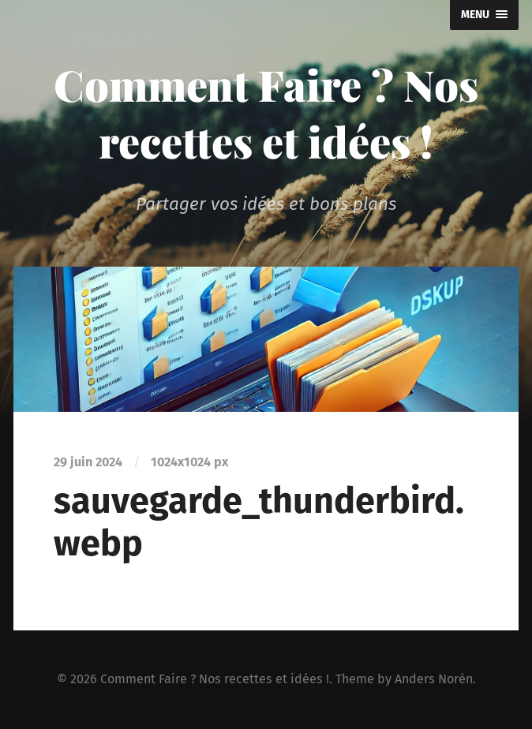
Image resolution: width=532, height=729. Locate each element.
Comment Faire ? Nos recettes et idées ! (266, 113)
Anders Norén (434, 678)
